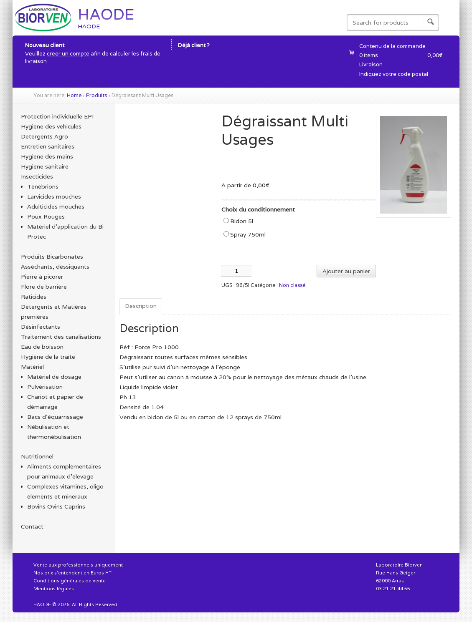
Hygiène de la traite (48, 356)
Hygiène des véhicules (51, 126)
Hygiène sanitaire (45, 166)
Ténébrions (42, 186)
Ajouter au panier (346, 271)
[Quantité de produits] (236, 271)
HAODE (106, 14)
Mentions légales (53, 589)
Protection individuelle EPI (57, 116)
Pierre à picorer (42, 276)
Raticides (33, 296)
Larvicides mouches (54, 196)
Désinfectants (40, 326)
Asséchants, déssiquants (55, 266)
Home (74, 95)
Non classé (292, 285)
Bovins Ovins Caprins (56, 506)
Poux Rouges (46, 216)
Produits (96, 95)
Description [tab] (141, 306)
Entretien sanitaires (47, 146)
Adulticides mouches (55, 206)
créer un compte (68, 53)
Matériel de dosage (54, 376)
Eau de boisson (42, 346)
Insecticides (37, 176)
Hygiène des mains (47, 156)
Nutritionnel (37, 456)
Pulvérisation (45, 386)
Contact (32, 526)
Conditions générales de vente (69, 581)
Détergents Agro (44, 136)
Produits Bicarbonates (52, 256)
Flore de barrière (44, 286)
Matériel (32, 366)
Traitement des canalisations (61, 336)
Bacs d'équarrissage (55, 417)
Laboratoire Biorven (399, 565)
